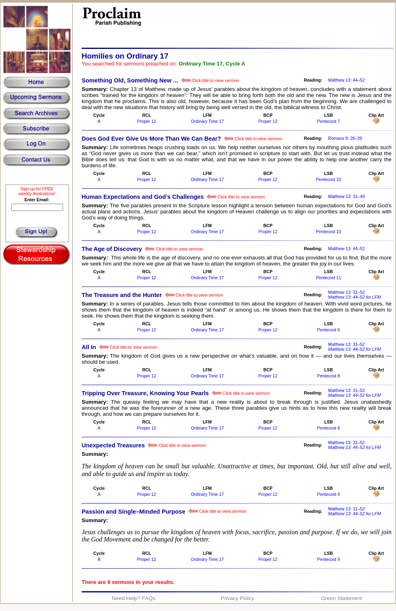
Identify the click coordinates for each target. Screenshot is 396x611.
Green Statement (341, 598)
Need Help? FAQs (133, 598)
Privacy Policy (237, 598)
